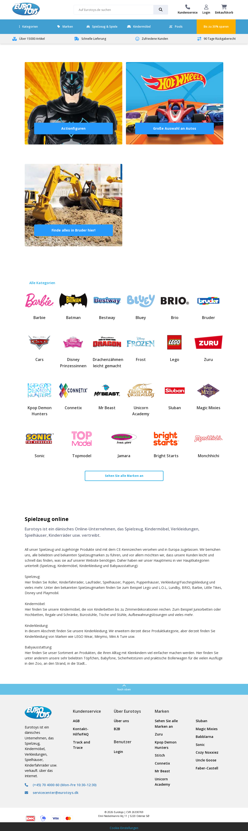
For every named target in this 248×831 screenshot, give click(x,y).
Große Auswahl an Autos (174, 128)
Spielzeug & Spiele (102, 26)
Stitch (160, 755)
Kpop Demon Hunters (166, 745)
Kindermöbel (139, 26)
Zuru (159, 734)
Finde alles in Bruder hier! (73, 230)
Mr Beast (162, 771)
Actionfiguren (73, 128)
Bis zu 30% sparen (216, 26)
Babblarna (204, 736)
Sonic (200, 744)
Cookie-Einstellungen (124, 828)
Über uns (121, 721)
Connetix (162, 763)
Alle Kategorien (42, 282)
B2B (117, 729)
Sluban (201, 721)
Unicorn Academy (162, 782)
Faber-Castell (207, 768)
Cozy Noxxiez (207, 752)
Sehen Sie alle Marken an (124, 476)
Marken (65, 26)
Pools (176, 26)
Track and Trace (81, 745)
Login (118, 751)
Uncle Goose (206, 760)
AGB (76, 721)
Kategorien (28, 26)
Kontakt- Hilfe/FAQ (81, 731)
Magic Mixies (206, 729)
